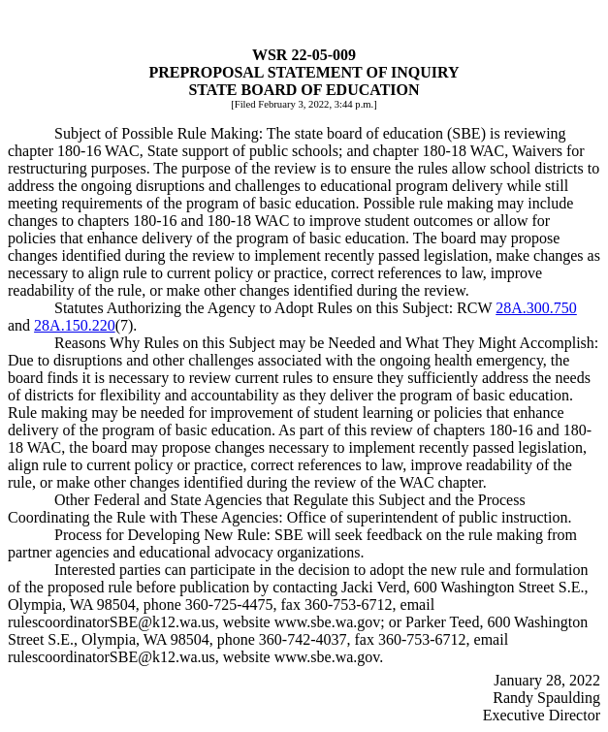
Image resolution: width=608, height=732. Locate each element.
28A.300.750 (536, 308)
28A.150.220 (74, 325)
